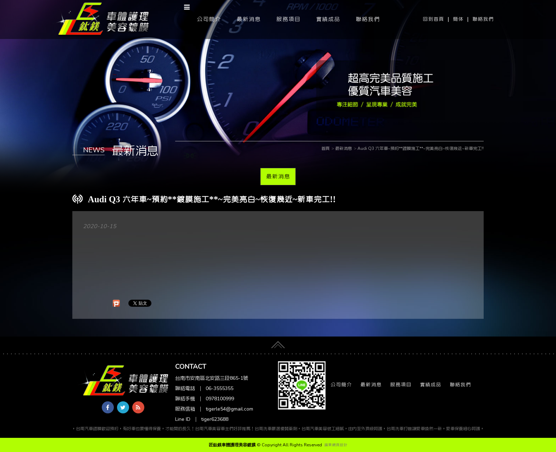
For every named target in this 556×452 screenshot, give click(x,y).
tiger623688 (214, 419)
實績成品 (328, 19)
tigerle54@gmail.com (229, 409)
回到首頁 (433, 19)
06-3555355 (219, 388)
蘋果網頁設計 (336, 445)
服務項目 (288, 19)
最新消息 (249, 19)
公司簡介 (209, 19)
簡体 (458, 19)
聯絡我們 (483, 19)
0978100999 (220, 398)
